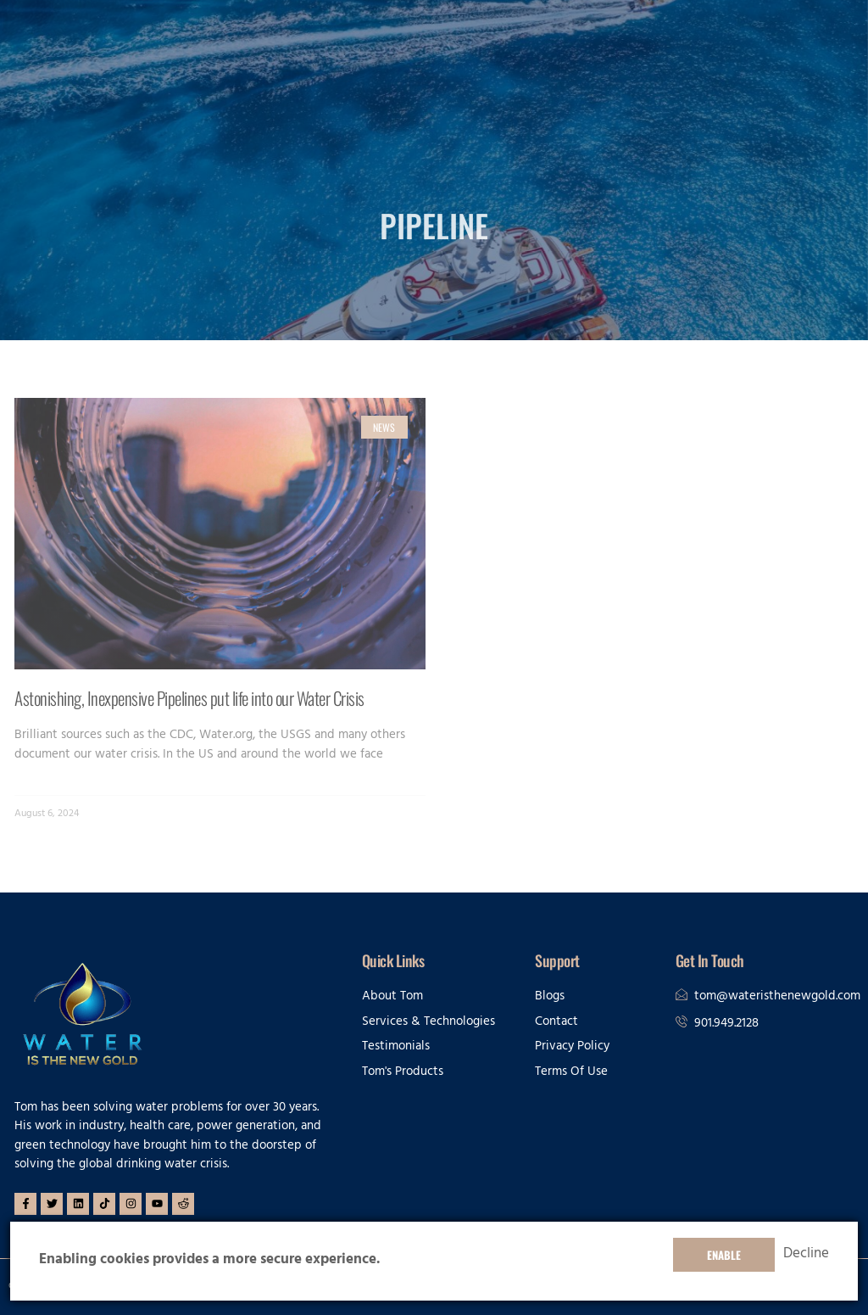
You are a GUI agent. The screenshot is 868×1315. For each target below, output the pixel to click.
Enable (724, 1254)
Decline (806, 1254)
